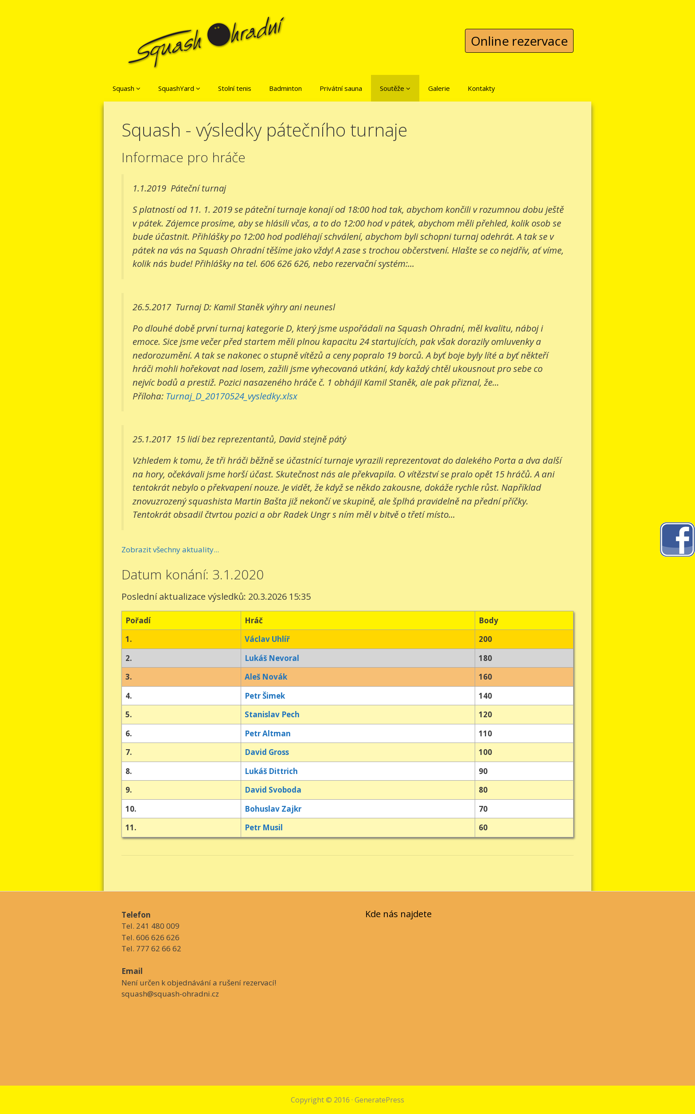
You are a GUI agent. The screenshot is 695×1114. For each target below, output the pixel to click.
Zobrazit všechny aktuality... (170, 549)
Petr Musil (264, 827)
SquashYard (179, 88)
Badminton (285, 88)
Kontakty (481, 88)
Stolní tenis (234, 88)
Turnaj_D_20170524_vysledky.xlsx (231, 396)
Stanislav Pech (272, 714)
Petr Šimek (265, 696)
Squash (127, 88)
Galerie (439, 88)
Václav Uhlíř (267, 639)
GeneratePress (379, 1100)
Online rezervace (519, 40)
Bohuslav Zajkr (273, 809)
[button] (138, 88)
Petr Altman (268, 733)
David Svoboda (273, 790)
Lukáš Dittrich (271, 771)
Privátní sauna (341, 88)
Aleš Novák (266, 677)
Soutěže (395, 88)
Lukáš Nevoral (272, 658)
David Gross (267, 752)
